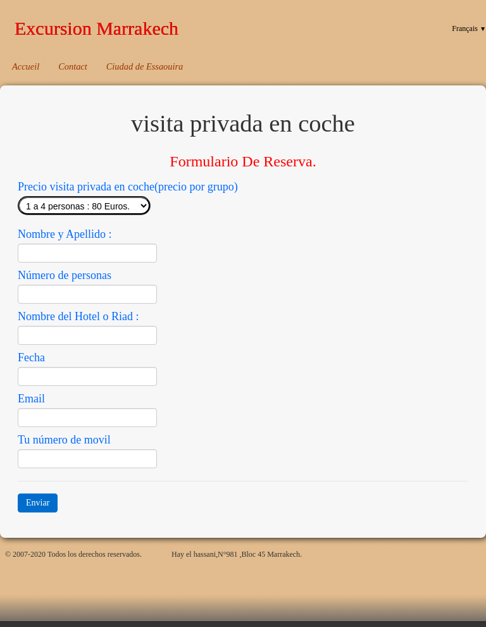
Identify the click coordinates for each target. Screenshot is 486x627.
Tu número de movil (64, 439)
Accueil (25, 66)
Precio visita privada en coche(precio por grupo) (128, 186)
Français (469, 28)
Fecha (31, 357)
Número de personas (64, 275)
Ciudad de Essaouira (145, 66)
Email (31, 398)
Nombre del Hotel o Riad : (78, 316)
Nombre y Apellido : (64, 234)
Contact (72, 66)
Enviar (37, 502)
